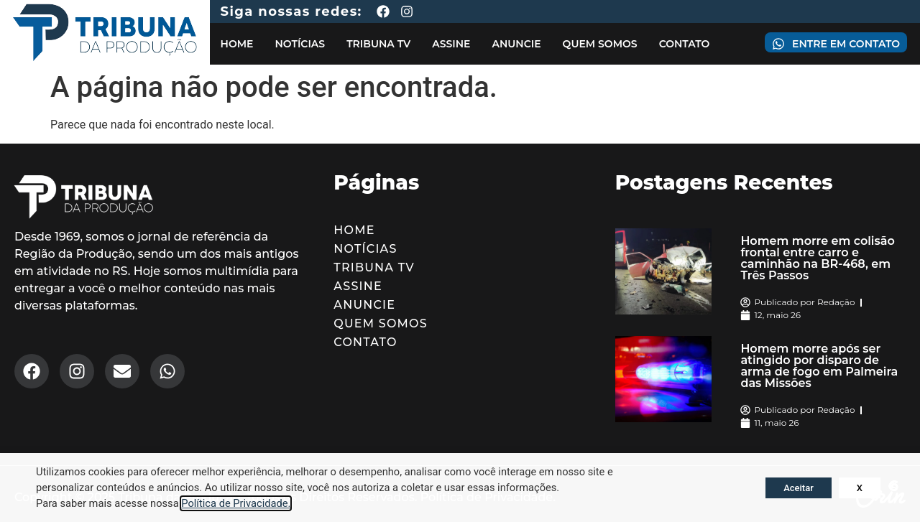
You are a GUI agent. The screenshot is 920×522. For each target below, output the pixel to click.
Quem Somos (600, 43)
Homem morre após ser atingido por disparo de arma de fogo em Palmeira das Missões (819, 366)
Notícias (300, 43)
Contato (684, 43)
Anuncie (516, 43)
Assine (451, 43)
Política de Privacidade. (235, 503)
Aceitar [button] (798, 488)
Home (237, 43)
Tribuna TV (378, 43)
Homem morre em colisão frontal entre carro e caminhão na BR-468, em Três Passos (817, 258)
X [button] (859, 488)
